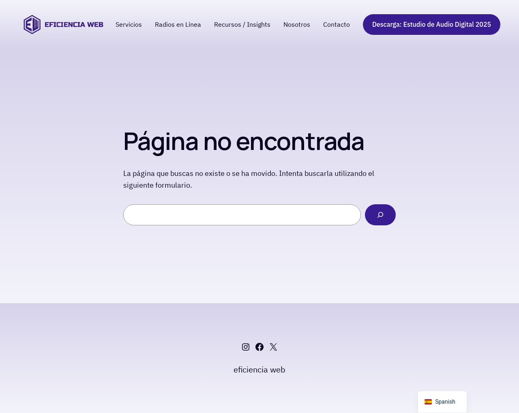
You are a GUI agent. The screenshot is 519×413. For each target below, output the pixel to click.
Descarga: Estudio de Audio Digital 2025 (431, 24)
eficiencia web (259, 369)
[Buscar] (380, 214)
